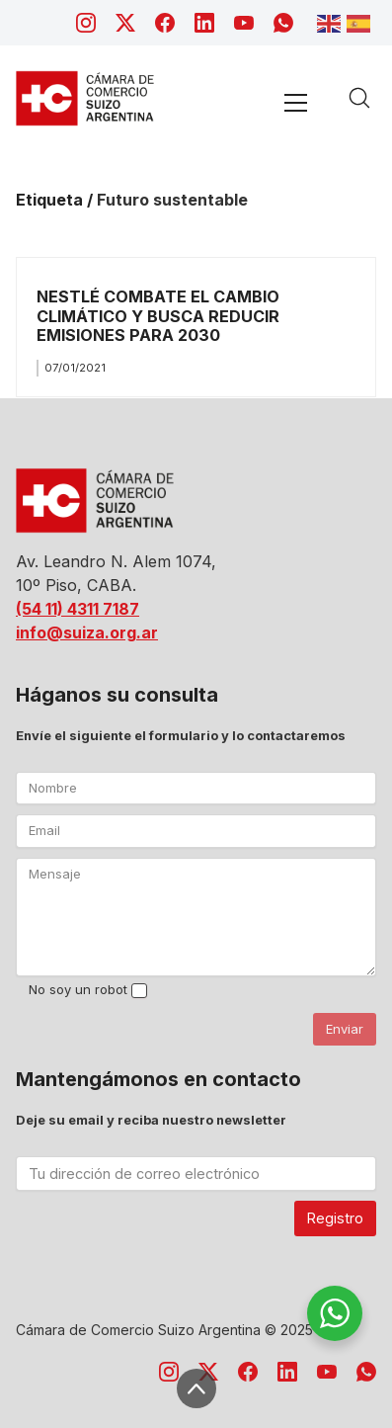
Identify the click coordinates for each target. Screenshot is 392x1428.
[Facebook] (165, 23)
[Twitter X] (125, 23)
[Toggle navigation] (295, 102)
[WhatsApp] (283, 23)
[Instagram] (86, 23)
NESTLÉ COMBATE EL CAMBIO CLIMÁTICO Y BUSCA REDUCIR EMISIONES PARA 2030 (158, 316)
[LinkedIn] (204, 23)
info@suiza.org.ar (87, 632)
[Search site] (359, 98)
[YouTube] (244, 23)
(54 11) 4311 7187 (77, 609)
